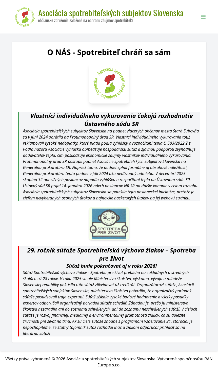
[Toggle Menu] (203, 17)
